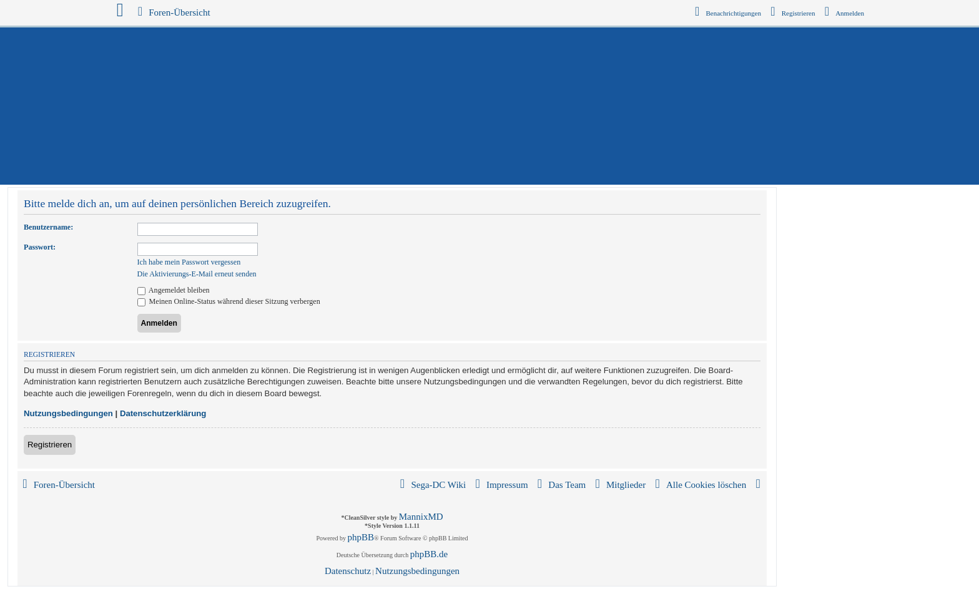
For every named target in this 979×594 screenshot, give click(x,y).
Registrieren (49, 444)
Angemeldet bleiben (173, 290)
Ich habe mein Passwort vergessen (189, 262)
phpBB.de (429, 554)
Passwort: (40, 247)
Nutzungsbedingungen (68, 413)
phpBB (361, 537)
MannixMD (421, 517)
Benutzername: (48, 227)
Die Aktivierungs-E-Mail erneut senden (197, 274)
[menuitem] (844, 13)
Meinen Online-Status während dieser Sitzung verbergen (228, 301)
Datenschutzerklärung (163, 413)
